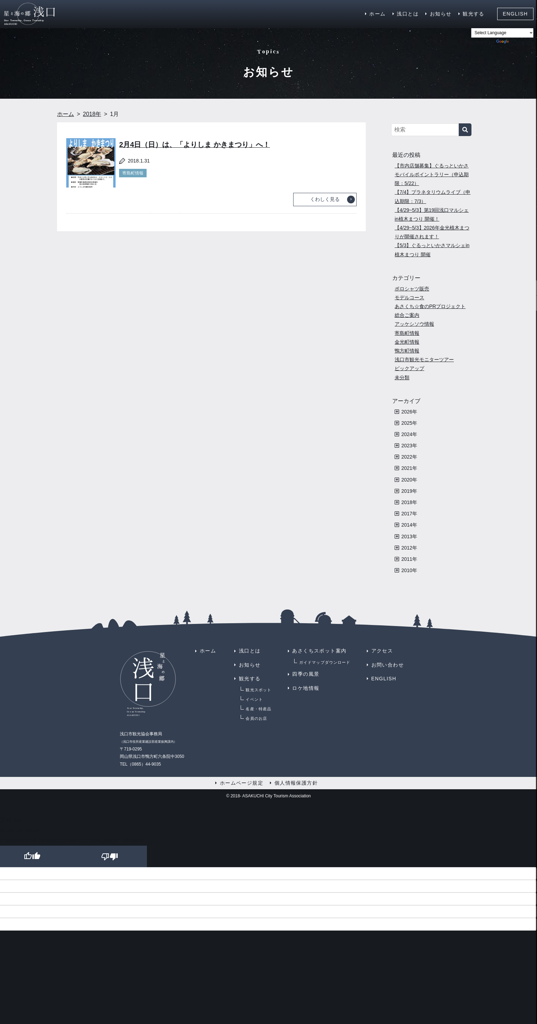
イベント (254, 699)
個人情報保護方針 (296, 783)
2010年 (409, 570)
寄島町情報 (132, 172)
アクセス (382, 651)
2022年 (409, 457)
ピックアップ (409, 368)
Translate (514, 42)
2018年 (409, 502)
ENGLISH (515, 14)
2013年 (409, 536)
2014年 (409, 525)
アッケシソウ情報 (414, 324)
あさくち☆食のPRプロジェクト (430, 306)
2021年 (409, 468)
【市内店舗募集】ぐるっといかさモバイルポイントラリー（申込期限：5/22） (432, 174)
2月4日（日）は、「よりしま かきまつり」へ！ (194, 144)
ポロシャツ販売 (412, 289)
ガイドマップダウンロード (324, 662)
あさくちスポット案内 (319, 651)
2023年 (409, 445)
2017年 (409, 513)
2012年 (409, 548)
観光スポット (258, 690)
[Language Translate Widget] (502, 33)
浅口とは (408, 14)
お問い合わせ (387, 665)
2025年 (409, 423)
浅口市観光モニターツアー (424, 359)
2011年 (409, 559)
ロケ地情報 (305, 688)
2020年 (409, 480)
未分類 (402, 377)
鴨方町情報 (407, 351)
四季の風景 (305, 674)
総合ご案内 (407, 315)
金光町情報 (407, 342)
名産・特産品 (258, 709)
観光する (473, 14)
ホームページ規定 (241, 783)
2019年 (409, 491)
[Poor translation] (108, 856)
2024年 (409, 434)
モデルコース (409, 297)
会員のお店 (256, 718)
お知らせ (441, 14)
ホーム (377, 14)
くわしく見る (325, 199)
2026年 (409, 412)
